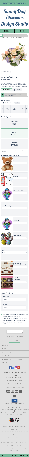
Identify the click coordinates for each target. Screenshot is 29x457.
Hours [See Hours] (24, 455)
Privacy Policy (7, 448)
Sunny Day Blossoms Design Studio (14, 17)
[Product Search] (14, 332)
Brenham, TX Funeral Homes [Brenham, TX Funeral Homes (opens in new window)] (10, 426)
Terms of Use (15, 450)
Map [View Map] (14, 455)
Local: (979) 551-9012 (14, 383)
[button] (14, 401)
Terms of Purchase (19, 448)
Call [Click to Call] (4, 455)
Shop (7, 31)
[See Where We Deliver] (14, 340)
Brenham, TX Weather (7, 432)
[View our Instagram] (16, 368)
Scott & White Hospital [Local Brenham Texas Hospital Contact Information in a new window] (15, 414)
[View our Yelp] (18, 368)
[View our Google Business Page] (13, 368)
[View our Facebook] (10, 368)
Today (17, 103)
